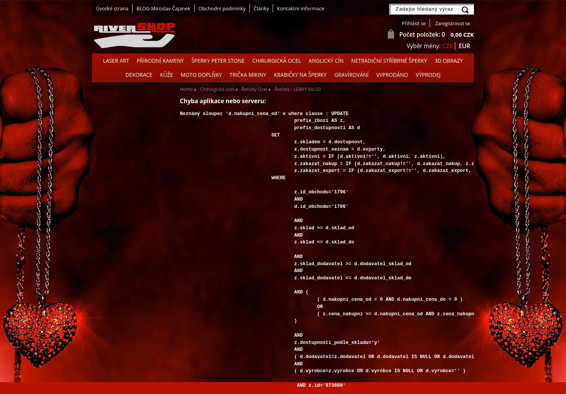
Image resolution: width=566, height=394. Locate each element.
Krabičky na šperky (300, 74)
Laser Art (116, 60)
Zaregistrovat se (452, 23)
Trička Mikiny (248, 74)
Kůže (166, 74)
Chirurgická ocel (276, 60)
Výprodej (428, 74)
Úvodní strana (112, 8)
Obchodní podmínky (222, 8)
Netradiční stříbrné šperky (389, 60)
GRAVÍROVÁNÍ (351, 74)
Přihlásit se (414, 23)
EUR (464, 46)
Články (261, 8)
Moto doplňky (201, 74)
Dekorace (138, 74)
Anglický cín (326, 60)
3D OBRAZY (449, 60)
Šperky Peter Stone (217, 60)
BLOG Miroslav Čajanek (163, 8)
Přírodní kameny (160, 60)
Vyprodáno (392, 74)
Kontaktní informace (300, 8)
